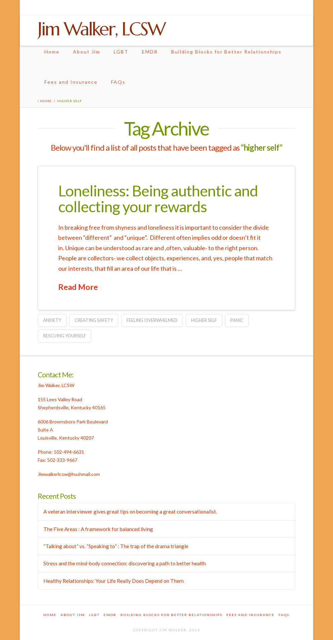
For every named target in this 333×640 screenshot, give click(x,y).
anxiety (52, 320)
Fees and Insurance (71, 82)
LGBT (121, 51)
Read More (78, 287)
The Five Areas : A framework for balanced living (98, 529)
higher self (204, 320)
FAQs (118, 82)
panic (236, 320)
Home (52, 51)
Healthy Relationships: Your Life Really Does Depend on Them (113, 581)
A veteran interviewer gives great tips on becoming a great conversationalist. (130, 512)
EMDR (150, 51)
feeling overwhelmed (152, 320)
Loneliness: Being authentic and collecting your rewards (158, 199)
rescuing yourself (64, 335)
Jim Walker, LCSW (101, 29)
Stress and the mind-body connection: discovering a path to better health (124, 563)
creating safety (94, 320)
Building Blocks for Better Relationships (226, 51)
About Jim (86, 51)
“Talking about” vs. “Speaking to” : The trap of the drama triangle (115, 546)
